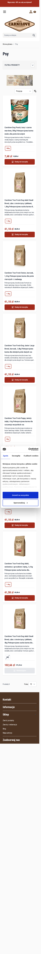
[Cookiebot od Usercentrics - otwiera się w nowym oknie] (28, 449)
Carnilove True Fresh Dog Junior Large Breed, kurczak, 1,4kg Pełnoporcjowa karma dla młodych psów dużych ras (19, 348)
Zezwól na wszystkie (20, 495)
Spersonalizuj (21, 503)
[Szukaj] (34, 35)
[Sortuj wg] (23, 91)
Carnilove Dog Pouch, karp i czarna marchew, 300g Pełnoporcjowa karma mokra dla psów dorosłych (19, 130)
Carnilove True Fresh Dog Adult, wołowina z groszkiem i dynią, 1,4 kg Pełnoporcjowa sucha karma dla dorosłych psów (19, 567)
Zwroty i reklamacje (10, 725)
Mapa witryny (7, 733)
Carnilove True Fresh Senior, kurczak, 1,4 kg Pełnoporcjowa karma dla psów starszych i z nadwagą (19, 276)
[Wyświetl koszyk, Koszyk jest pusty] (35, 12)
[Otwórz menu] (4, 12)
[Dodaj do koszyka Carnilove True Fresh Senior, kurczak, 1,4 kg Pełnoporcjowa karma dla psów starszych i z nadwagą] (20, 307)
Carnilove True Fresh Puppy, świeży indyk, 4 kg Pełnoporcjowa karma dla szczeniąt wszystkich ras (19, 421)
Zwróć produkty (8, 720)
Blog (4, 729)
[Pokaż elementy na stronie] (33, 684)
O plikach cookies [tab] (31, 456)
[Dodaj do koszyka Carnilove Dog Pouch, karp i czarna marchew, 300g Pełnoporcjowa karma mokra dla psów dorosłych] (20, 162)
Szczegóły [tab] (16, 456)
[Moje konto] (31, 12)
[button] (20, 65)
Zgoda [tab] (5, 456)
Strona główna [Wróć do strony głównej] (7, 44)
